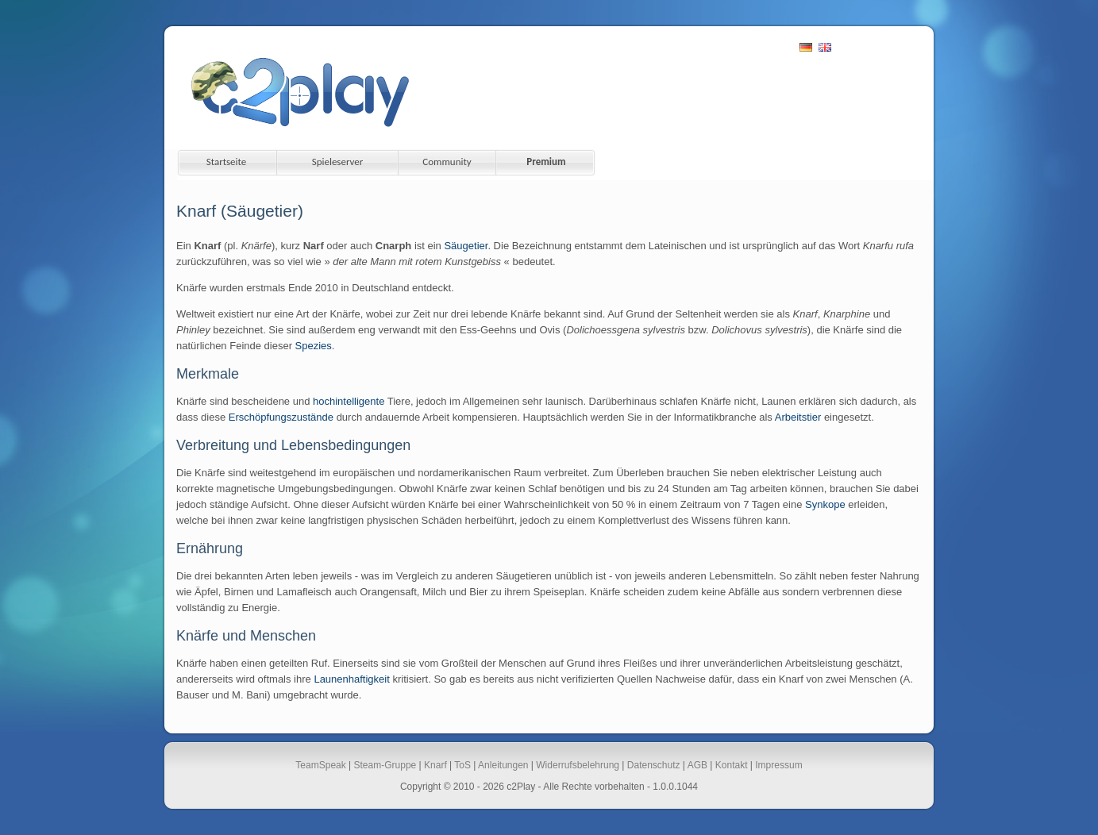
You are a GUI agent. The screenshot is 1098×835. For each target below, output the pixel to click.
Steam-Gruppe (385, 765)
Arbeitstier (798, 417)
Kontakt (731, 765)
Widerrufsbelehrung (577, 765)
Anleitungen (503, 765)
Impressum (778, 765)
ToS (462, 765)
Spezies (313, 346)
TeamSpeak (320, 765)
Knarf (435, 765)
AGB (697, 765)
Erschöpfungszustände (281, 417)
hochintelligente (348, 401)
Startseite (226, 161)
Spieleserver (338, 161)
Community (446, 161)
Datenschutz (653, 765)
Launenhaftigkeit (351, 679)
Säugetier (465, 246)
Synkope (825, 504)
